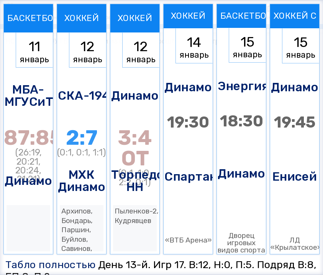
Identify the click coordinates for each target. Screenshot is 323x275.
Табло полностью (50, 265)
